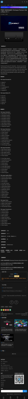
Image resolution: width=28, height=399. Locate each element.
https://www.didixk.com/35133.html (14, 295)
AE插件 (3, 342)
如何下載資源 (3, 380)
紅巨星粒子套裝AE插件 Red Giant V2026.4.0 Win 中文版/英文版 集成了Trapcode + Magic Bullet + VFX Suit (20, 330)
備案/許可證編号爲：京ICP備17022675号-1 (14, 394)
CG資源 (6, 306)
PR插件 (3, 14)
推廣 (7, 14)
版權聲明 (2, 384)
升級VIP (16, 276)
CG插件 (2, 306)
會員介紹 (2, 382)
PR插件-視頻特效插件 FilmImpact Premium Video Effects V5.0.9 (14, 260)
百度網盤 (16, 250)
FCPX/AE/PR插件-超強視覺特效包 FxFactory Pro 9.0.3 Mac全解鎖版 (7, 330)
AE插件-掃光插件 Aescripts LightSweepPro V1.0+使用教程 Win (7, 345)
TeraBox (8, 251)
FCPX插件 (3, 327)
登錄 (15, 353)
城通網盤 (2, 250)
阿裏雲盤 (3, 251)
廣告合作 (2, 385)
